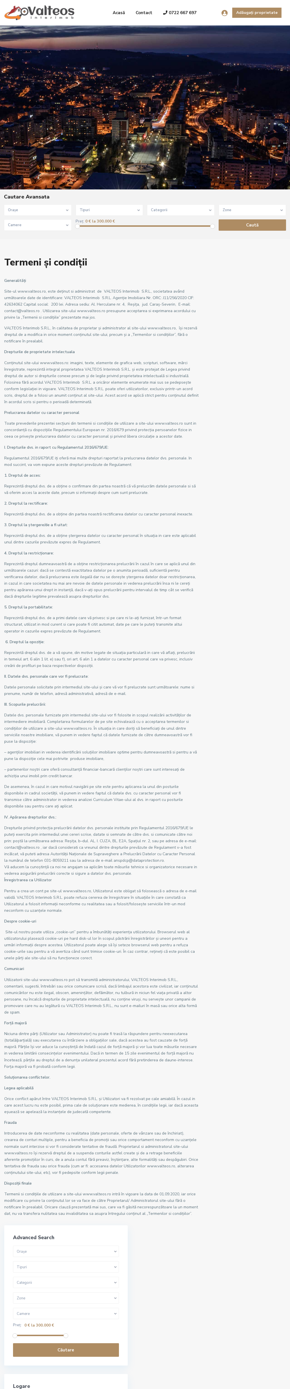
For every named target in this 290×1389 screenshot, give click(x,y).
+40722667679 (29, 1315)
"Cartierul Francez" (233, 610)
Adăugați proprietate (257, 12)
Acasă (119, 13)
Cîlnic (221, 635)
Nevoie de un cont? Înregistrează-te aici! (245, 481)
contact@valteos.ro (33, 1323)
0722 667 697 (180, 12)
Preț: (80, 221)
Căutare (246, 381)
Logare (246, 463)
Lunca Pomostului (232, 661)
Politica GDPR (264, 1380)
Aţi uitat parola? (229, 491)
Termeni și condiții (228, 1380)
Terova (222, 699)
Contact (144, 13)
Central (223, 622)
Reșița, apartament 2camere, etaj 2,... (123, 1315)
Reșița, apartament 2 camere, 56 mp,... (122, 1289)
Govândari (225, 648)
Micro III (222, 673)
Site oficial (25, 1332)
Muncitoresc (227, 686)
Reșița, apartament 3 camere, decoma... (123, 1258)
